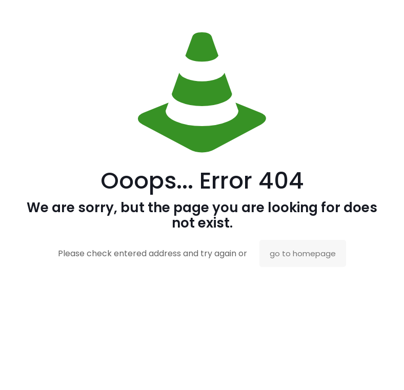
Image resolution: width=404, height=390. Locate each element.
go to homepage (303, 253)
